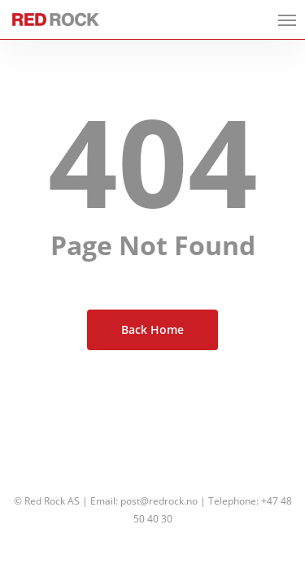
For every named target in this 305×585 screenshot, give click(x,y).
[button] (287, 19)
